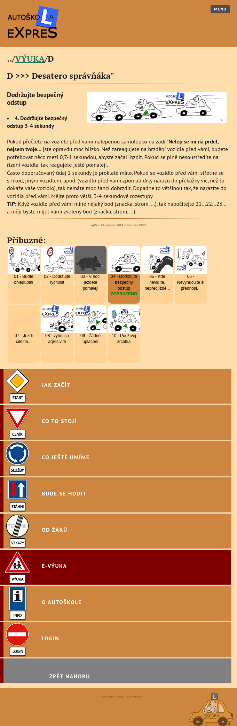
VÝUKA (30, 58)
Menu (220, 8)
